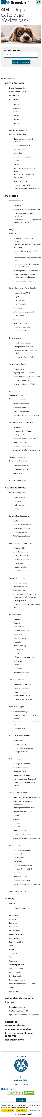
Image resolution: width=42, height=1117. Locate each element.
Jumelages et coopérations (23, 808)
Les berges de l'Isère (21, 672)
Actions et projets (15, 487)
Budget (12, 229)
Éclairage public (19, 601)
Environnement (15, 927)
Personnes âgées (19, 304)
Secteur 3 (16, 112)
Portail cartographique (18, 130)
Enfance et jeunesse (16, 934)
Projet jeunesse (19, 505)
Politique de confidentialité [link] (21, 1114)
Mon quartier (14, 99)
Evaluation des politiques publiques (26, 376)
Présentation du (21, 293)
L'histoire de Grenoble (21, 404)
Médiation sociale (20, 586)
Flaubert (16, 623)
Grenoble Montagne (21, 711)
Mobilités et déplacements (19, 735)
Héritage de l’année (20, 435)
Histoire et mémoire (17, 399)
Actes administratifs (21, 466)
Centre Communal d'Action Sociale (22, 288)
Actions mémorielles (21, 411)
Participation (14, 938)
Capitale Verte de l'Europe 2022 (21, 422)
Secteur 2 (16, 108)
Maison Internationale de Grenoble (26, 797)
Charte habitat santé (21, 767)
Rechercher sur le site (12, 51)
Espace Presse (14, 391)
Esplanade (17, 619)
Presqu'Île (17, 642)
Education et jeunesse (17, 492)
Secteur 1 (16, 104)
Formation (17, 153)
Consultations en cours (22, 343)
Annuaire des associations (23, 157)
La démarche (18, 854)
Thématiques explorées (22, 850)
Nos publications (15, 972)
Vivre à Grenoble (14, 83)
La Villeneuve (18, 661)
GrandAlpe (17, 665)
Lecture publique (19, 692)
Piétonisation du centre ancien (25, 657)
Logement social (20, 771)
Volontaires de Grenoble (19, 998)
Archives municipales (17, 457)
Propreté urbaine (20, 567)
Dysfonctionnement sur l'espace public (24, 1015)
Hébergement (18, 308)
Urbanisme (13, 961)
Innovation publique (21, 380)
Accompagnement (20, 149)
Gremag (9, 898)
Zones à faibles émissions (23, 748)
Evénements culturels (21, 688)
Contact (16, 319)
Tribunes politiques (16, 965)
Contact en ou (18, 1011)
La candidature (19, 427)
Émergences (18, 509)
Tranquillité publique (17, 578)
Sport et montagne (16, 706)
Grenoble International (18, 792)
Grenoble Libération (21, 407)
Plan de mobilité (19, 744)
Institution (11, 196)
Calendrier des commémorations (26, 415)
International (14, 930)
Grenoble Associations (17, 134)
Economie (13, 923)
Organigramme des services (24, 373)
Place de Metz (18, 627)
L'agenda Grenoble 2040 (22, 865)
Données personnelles (22, 185)
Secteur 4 (16, 115)
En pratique (13, 915)
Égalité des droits (20, 532)
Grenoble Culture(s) (16, 679)
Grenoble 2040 (14, 845)
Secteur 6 (16, 123)
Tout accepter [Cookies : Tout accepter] (8, 1110)
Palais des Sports (19, 728)
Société (12, 949)
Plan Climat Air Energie (22, 559)
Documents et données (18, 461)
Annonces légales (16, 395)
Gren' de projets (19, 638)
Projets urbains (15, 614)
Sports (11, 957)
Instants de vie (14, 95)
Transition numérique (17, 891)
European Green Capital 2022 (24, 438)
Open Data (17, 473)
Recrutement (18, 315)
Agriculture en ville (20, 552)
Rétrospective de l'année (22, 431)
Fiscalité (12, 233)
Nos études (17, 861)
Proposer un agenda (21, 908)
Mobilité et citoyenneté (22, 811)
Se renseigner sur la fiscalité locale (26, 270)
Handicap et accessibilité (22, 524)
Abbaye (16, 653)
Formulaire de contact (17, 1007)
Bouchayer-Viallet (20, 649)
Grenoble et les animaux (22, 571)
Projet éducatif (19, 497)
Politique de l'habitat (21, 764)
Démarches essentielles (18, 92)
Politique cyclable (20, 752)
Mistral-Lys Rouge (20, 646)
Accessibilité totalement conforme (27, 189)
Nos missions (18, 857)
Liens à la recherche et (24, 384)
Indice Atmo (18, 563)
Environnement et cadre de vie (20, 543)
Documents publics (20, 469)
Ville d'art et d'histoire (22, 696)
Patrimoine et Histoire (18, 942)
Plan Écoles (17, 501)
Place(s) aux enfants (21, 630)
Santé (15, 521)
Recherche (11, 1021)
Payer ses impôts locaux (22, 281)
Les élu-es (17, 206)
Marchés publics (15, 338)
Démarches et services (17, 88)
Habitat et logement (17, 759)
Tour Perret (17, 634)
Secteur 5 (16, 119)
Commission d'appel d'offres (24, 357)
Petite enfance (19, 300)
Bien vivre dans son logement (24, 779)
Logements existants (21, 775)
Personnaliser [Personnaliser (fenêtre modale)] (35, 1110)
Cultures (12, 919)
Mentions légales (20, 181)
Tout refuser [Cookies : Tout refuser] (21, 1110)
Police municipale (20, 583)
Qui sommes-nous (16, 968)
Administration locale (17, 364)
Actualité (16, 164)
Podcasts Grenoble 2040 (22, 869)
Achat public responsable (23, 346)
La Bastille (17, 668)
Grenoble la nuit (19, 590)
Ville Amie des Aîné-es (21, 536)
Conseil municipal (16, 201)
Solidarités (13, 953)
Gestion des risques (20, 555)
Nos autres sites (14, 1039)
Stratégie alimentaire (21, 528)
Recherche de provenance (23, 699)
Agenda (16, 160)
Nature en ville (19, 548)
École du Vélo (18, 740)
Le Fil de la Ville (10, 1089)
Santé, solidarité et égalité (19, 516)
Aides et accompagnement (23, 312)
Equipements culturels (22, 684)
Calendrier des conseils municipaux (26, 209)
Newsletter (17, 826)
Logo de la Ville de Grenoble (19, 480)
